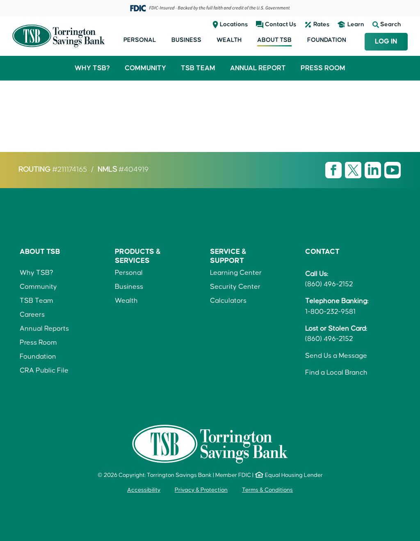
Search (386, 24)
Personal (139, 40)
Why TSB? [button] (92, 68)
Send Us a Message (336, 355)
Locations (234, 24)
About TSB (274, 40)
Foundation (326, 40)
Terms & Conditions (267, 490)
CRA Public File (44, 370)
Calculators (228, 300)
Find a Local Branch (336, 372)
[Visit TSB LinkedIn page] (373, 169)
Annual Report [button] (258, 68)
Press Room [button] (323, 68)
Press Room (38, 342)
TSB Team (36, 300)
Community (38, 286)
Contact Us (280, 24)
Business (186, 40)
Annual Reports (44, 328)
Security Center (235, 286)
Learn (355, 24)
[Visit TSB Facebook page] (334, 169)
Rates (321, 24)
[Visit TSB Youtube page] (392, 169)
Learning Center (236, 272)
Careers (32, 314)
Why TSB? (36, 272)
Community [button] (145, 68)
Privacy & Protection (201, 490)
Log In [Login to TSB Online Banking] (386, 41)
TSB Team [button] (198, 68)
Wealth (229, 40)
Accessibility (143, 490)
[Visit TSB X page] (354, 169)
